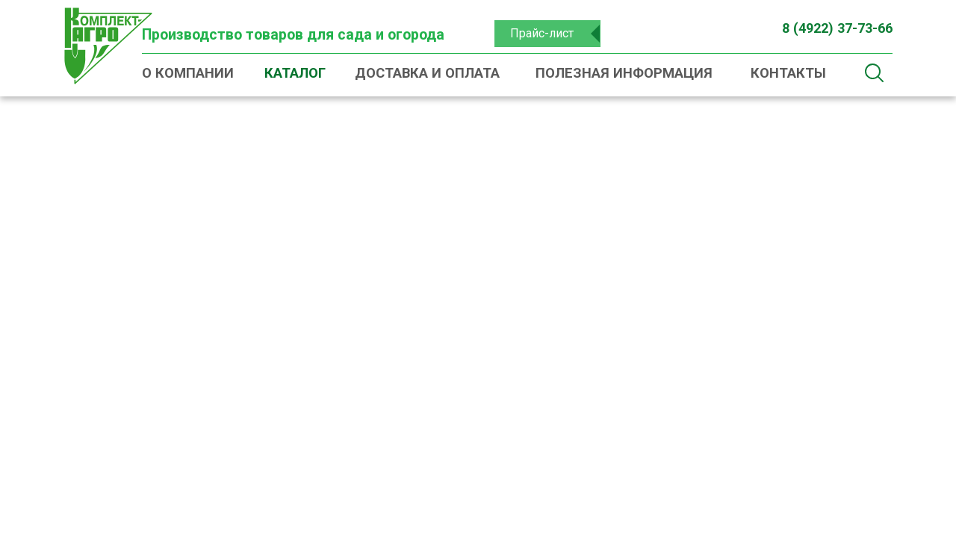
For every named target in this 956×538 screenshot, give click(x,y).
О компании (188, 73)
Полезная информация (624, 73)
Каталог (295, 73)
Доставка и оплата (427, 73)
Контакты (788, 73)
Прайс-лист (542, 33)
